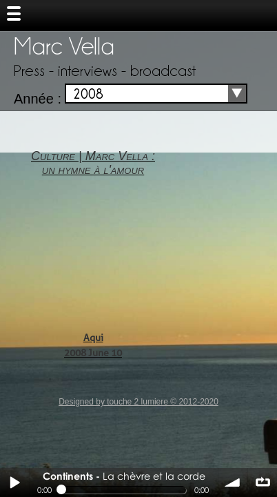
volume (232, 482)
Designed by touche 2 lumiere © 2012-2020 (138, 402)
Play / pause (14, 482)
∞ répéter (262, 482)
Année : (37, 98)
